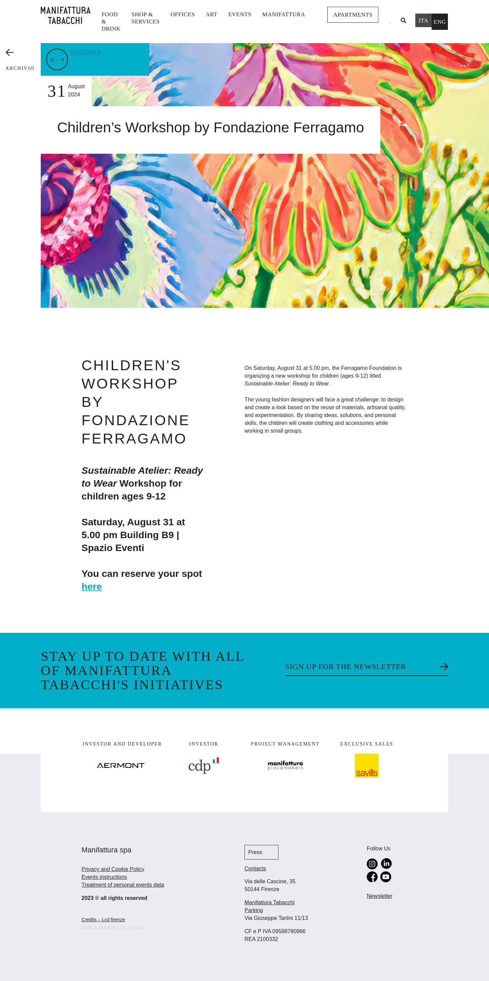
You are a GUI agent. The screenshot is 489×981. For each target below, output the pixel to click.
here (92, 586)
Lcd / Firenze (131, 927)
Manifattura (283, 14)
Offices (182, 14)
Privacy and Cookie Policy (113, 869)
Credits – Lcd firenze (103, 919)
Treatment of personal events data (123, 885)
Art (211, 14)
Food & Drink (111, 21)
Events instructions (104, 877)
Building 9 (88, 52)
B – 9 (58, 59)
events (239, 14)
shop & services (145, 18)
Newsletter (380, 896)
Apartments (353, 15)
